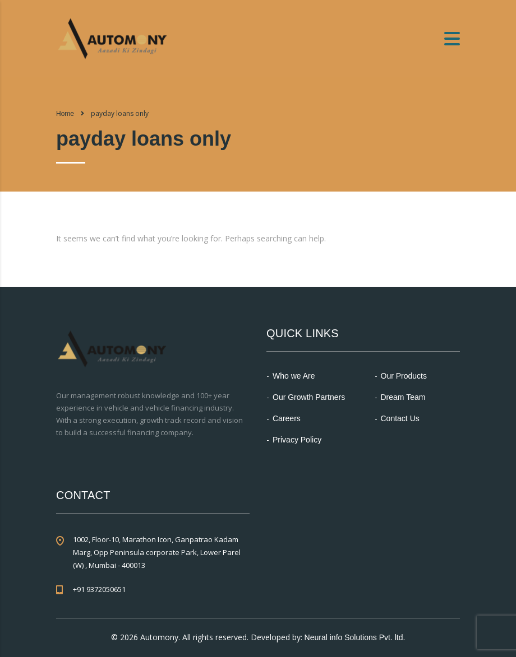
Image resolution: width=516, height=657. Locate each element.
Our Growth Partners (309, 397)
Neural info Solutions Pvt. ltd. (355, 637)
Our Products (404, 375)
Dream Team (403, 397)
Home (65, 114)
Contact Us (400, 418)
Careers (287, 418)
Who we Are (294, 375)
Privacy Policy (297, 439)
